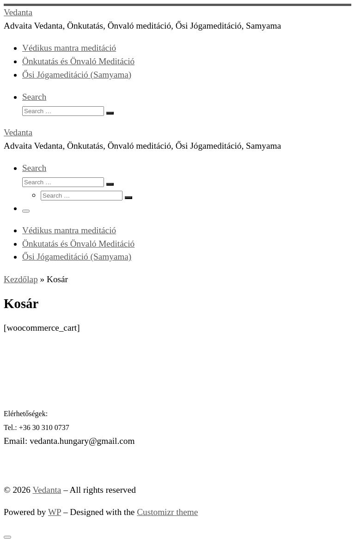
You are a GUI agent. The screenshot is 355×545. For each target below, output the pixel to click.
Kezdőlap (21, 279)
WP (54, 512)
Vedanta (46, 490)
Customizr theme (167, 512)
